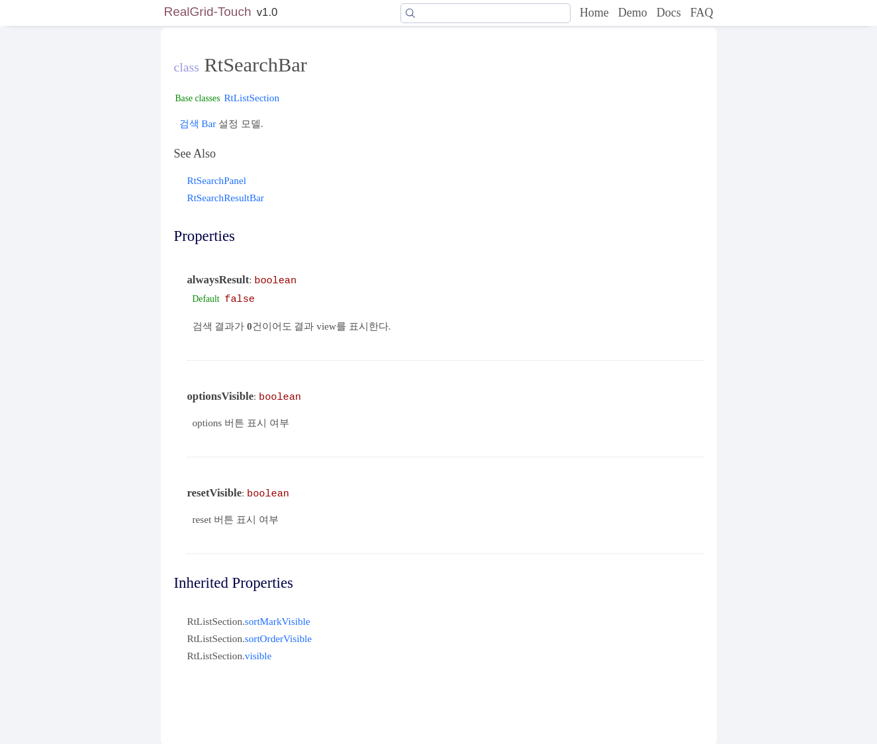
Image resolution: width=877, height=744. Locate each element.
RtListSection (251, 97)
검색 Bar (197, 123)
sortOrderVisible (278, 638)
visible (258, 655)
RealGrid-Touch (208, 12)
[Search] (485, 13)
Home (594, 12)
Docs (669, 12)
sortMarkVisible (277, 621)
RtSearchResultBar (225, 197)
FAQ (702, 12)
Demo (632, 12)
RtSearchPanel (216, 180)
